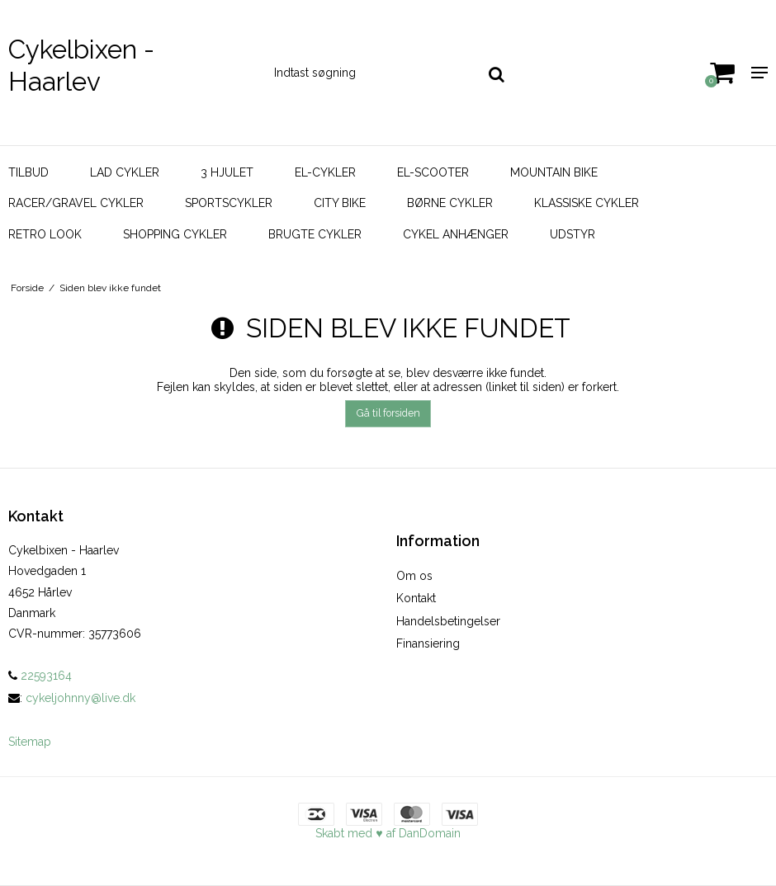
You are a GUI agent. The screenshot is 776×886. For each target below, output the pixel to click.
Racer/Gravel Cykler (76, 203)
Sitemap (29, 741)
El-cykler (325, 172)
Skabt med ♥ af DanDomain (387, 833)
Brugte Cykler (315, 234)
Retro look (45, 234)
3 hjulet (227, 172)
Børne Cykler (450, 203)
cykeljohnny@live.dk (80, 698)
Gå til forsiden (388, 413)
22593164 (40, 675)
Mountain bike (554, 172)
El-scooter (433, 172)
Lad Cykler (124, 172)
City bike (340, 203)
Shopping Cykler (175, 234)
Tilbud (28, 172)
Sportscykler (228, 203)
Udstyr (572, 234)
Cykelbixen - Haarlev (81, 65)
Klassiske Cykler (586, 203)
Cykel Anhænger (456, 234)
